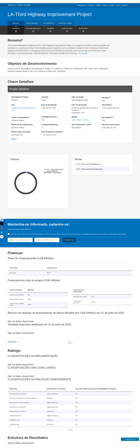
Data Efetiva (107, 105)
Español (105, 5)
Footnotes (12, 342)
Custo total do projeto (20, 117)
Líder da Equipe (78, 97)
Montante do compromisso (22, 124)
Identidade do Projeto (19, 97)
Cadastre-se (69, 240)
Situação (44, 97)
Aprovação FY (108, 117)
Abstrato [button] (15, 30)
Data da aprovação (79, 105)
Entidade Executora (49, 117)
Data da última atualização (52, 132)
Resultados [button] (83, 30)
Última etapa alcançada (20, 132)
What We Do (12, 5)
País (13, 105)
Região (74, 117)
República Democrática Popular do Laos (23, 109)
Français (111, 5)
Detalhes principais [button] (33, 30)
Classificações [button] (66, 30)
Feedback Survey (130, 439)
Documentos (48, 23)
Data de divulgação (49, 105)
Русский (124, 5)
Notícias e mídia (65, 23)
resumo (16, 23)
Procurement (32, 23)
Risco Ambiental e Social (81, 124)
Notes (13, 139)
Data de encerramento (111, 124)
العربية (118, 5)
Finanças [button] (50, 30)
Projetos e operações (24, 5)
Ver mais (82, 53)
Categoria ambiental (49, 124)
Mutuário (106, 97)
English (98, 5)
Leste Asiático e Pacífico (80, 120)
